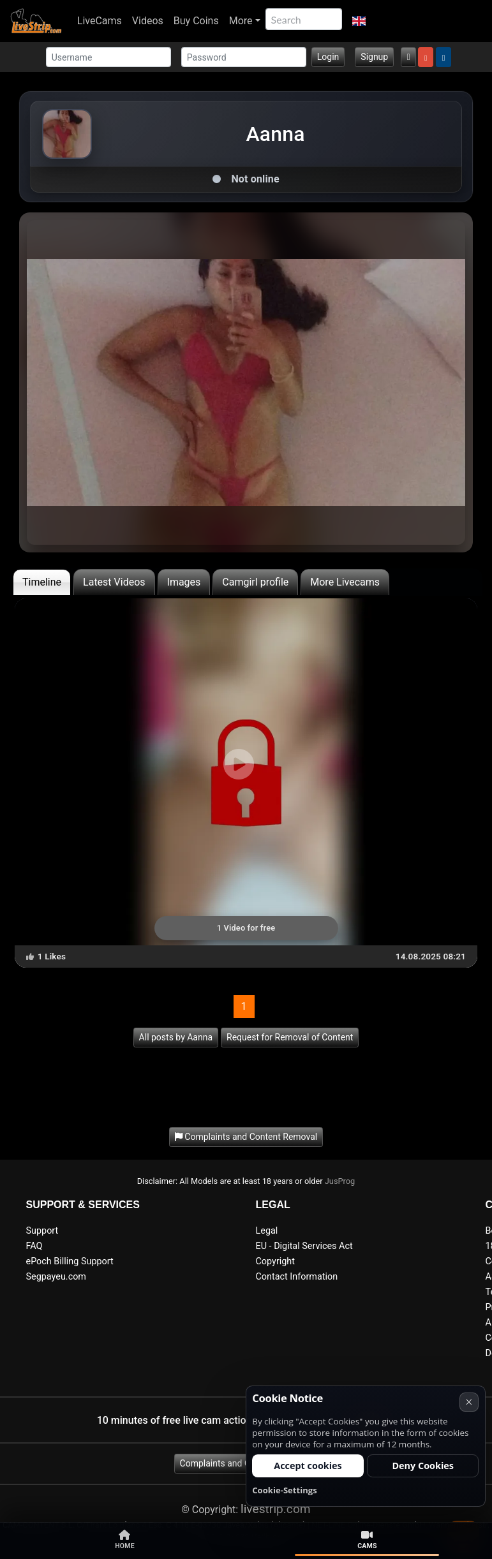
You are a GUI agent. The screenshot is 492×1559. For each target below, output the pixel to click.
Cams (367, 1540)
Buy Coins (196, 21)
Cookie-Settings (284, 1490)
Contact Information (297, 1276)
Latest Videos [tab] (114, 582)
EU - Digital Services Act (304, 1246)
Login (328, 57)
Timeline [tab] (41, 582)
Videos (147, 21)
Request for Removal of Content (290, 1037)
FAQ (34, 1246)
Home (125, 1540)
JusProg (340, 1181)
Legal (267, 1230)
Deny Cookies (423, 1465)
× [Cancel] (468, 1401)
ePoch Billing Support (70, 1261)
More (241, 21)
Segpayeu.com (56, 1276)
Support (42, 1230)
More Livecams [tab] (345, 582)
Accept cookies (308, 1465)
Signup (374, 57)
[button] (359, 21)
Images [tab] (184, 582)
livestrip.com (276, 1509)
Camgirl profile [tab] (255, 582)
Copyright (275, 1261)
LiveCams (99, 21)
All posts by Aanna (175, 1037)
